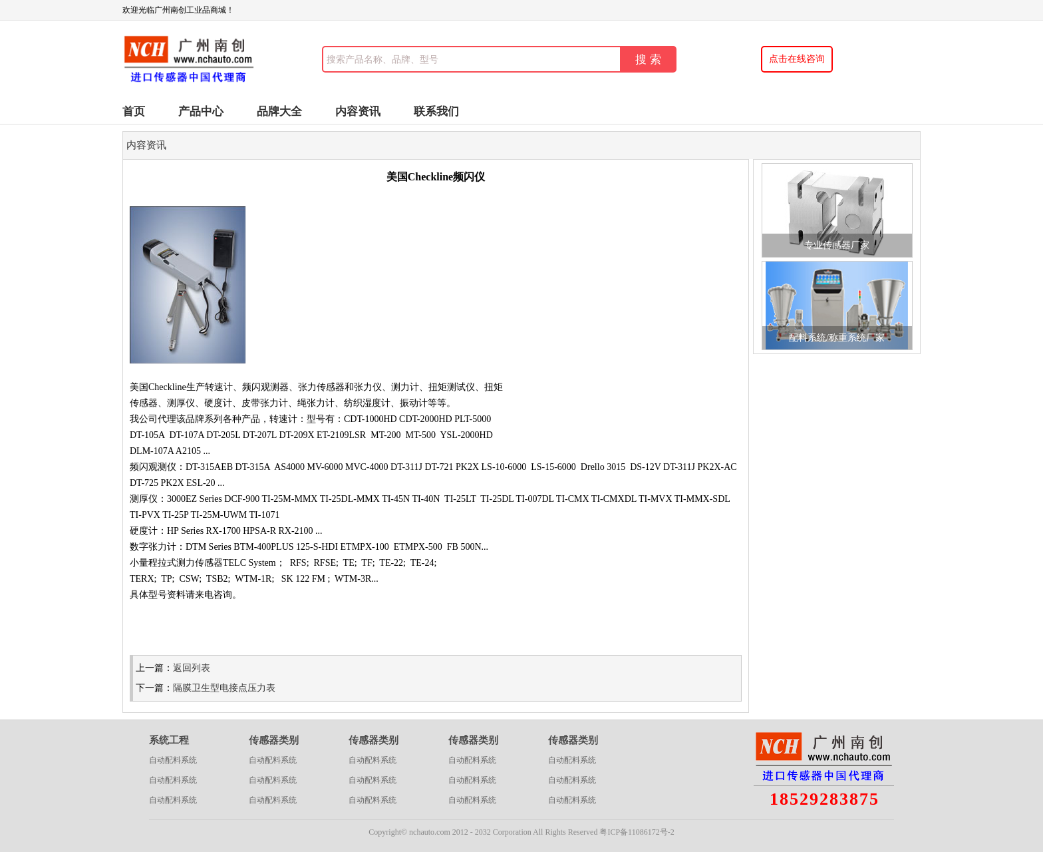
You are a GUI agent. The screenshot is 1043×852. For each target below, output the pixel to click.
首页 (133, 111)
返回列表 (191, 668)
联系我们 (436, 111)
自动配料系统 (173, 760)
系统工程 (169, 740)
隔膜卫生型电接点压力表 (224, 688)
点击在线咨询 (797, 59)
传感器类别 (274, 740)
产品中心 (201, 111)
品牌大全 (279, 111)
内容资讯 (357, 111)
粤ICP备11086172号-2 (636, 832)
